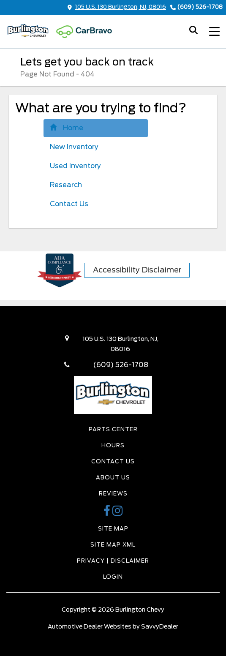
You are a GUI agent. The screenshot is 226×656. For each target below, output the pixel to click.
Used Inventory (75, 166)
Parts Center (113, 429)
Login (113, 577)
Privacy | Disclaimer (113, 561)
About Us (113, 477)
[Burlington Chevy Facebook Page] (107, 513)
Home (66, 128)
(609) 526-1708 (200, 7)
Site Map (113, 528)
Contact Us (69, 204)
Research (66, 185)
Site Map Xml (113, 545)
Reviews (113, 493)
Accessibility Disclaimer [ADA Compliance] (137, 269)
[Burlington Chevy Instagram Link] (117, 513)
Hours (113, 445)
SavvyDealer (159, 626)
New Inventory (74, 147)
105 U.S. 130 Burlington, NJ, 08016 (117, 7)
